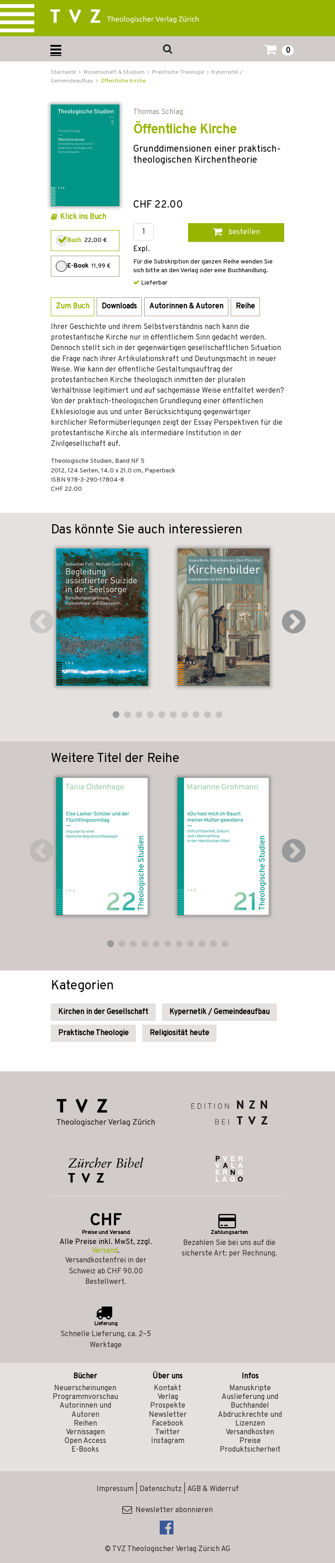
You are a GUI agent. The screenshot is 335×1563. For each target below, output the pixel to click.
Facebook (168, 1423)
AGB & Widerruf (213, 1489)
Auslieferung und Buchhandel (250, 1401)
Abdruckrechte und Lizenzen (250, 1419)
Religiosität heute (179, 1033)
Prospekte (167, 1405)
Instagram (167, 1441)
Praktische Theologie (93, 1033)
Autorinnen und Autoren (85, 1410)
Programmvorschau (85, 1397)
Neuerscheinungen (85, 1388)
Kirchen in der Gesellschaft (103, 1012)
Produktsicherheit (250, 1449)
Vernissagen (85, 1432)
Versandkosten (250, 1432)
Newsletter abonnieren (167, 1510)
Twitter (167, 1432)
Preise (250, 1441)
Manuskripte (250, 1388)
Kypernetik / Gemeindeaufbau (219, 1012)
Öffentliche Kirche (123, 81)
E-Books (85, 1449)
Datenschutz (161, 1489)
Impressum (115, 1489)
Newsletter (168, 1415)
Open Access (85, 1441)
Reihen (85, 1423)
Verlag (167, 1397)
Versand (105, 1251)
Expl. (141, 249)
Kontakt (167, 1388)
